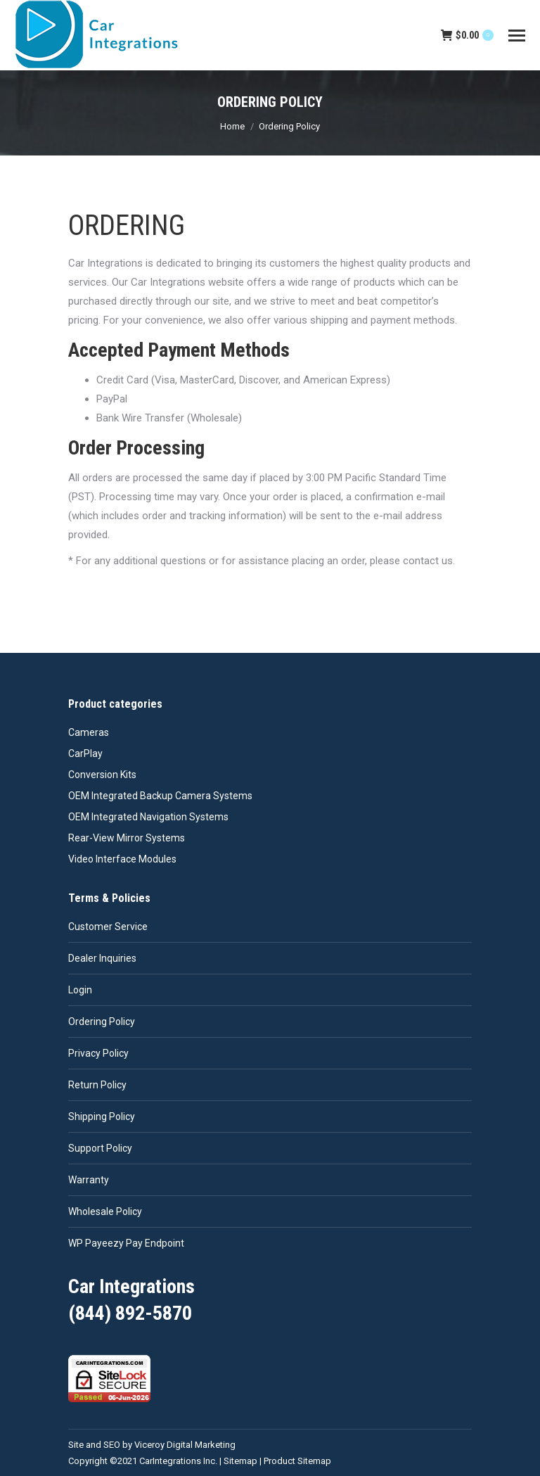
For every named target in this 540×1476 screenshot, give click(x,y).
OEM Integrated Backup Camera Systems (160, 795)
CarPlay (85, 753)
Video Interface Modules (122, 859)
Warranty (88, 1179)
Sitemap (240, 1461)
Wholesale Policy (105, 1211)
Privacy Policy (98, 1053)
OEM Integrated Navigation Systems (148, 816)
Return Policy (97, 1084)
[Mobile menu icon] (517, 35)
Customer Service (108, 926)
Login (80, 989)
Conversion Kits (102, 774)
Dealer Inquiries (102, 958)
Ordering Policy (101, 1021)
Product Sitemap (297, 1461)
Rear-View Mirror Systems (126, 838)
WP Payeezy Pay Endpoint (126, 1243)
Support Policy (100, 1148)
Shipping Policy (101, 1116)
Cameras (88, 732)
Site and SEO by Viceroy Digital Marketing (152, 1444)
